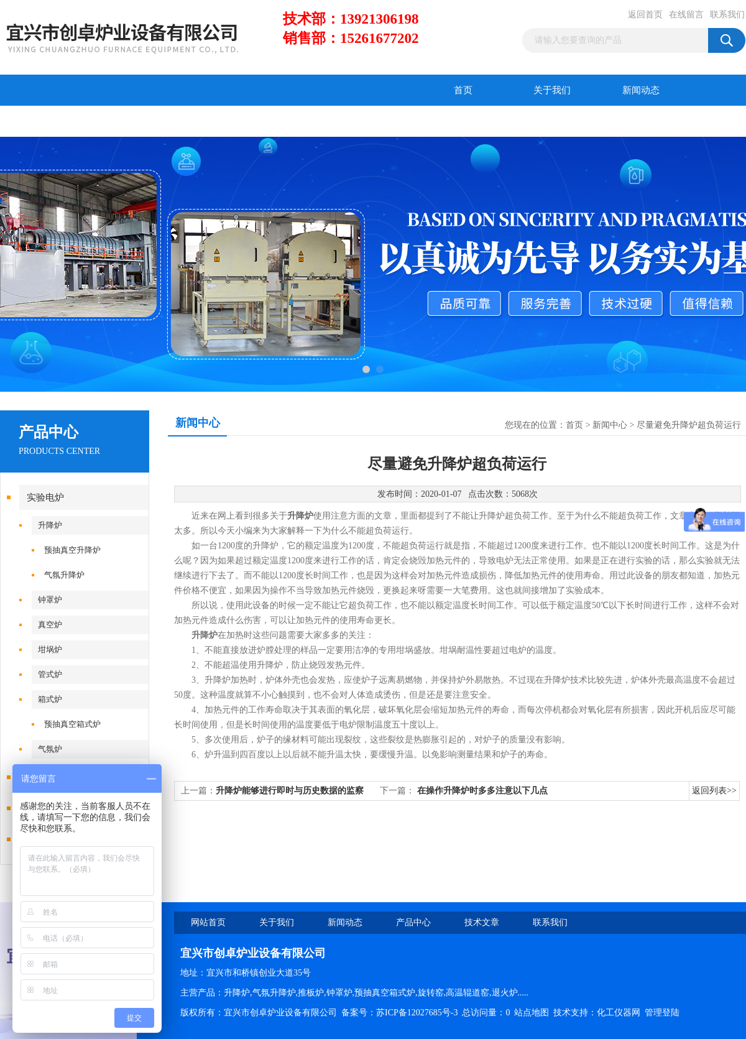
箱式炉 (50, 699)
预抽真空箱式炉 (72, 724)
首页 (463, 90)
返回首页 (645, 14)
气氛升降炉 (64, 575)
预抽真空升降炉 (72, 550)
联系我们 (727, 14)
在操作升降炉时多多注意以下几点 (482, 790)
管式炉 (50, 674)
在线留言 (686, 14)
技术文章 (133, 121)
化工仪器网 (618, 1012)
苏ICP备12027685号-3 (417, 1012)
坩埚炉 (50, 649)
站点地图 (531, 1012)
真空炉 (50, 624)
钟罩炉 (50, 599)
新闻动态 (641, 90)
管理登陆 (662, 1012)
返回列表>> (714, 790)
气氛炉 (50, 749)
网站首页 (208, 922)
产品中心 (44, 121)
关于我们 (552, 90)
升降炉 (50, 525)
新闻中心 (609, 425)
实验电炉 (45, 497)
